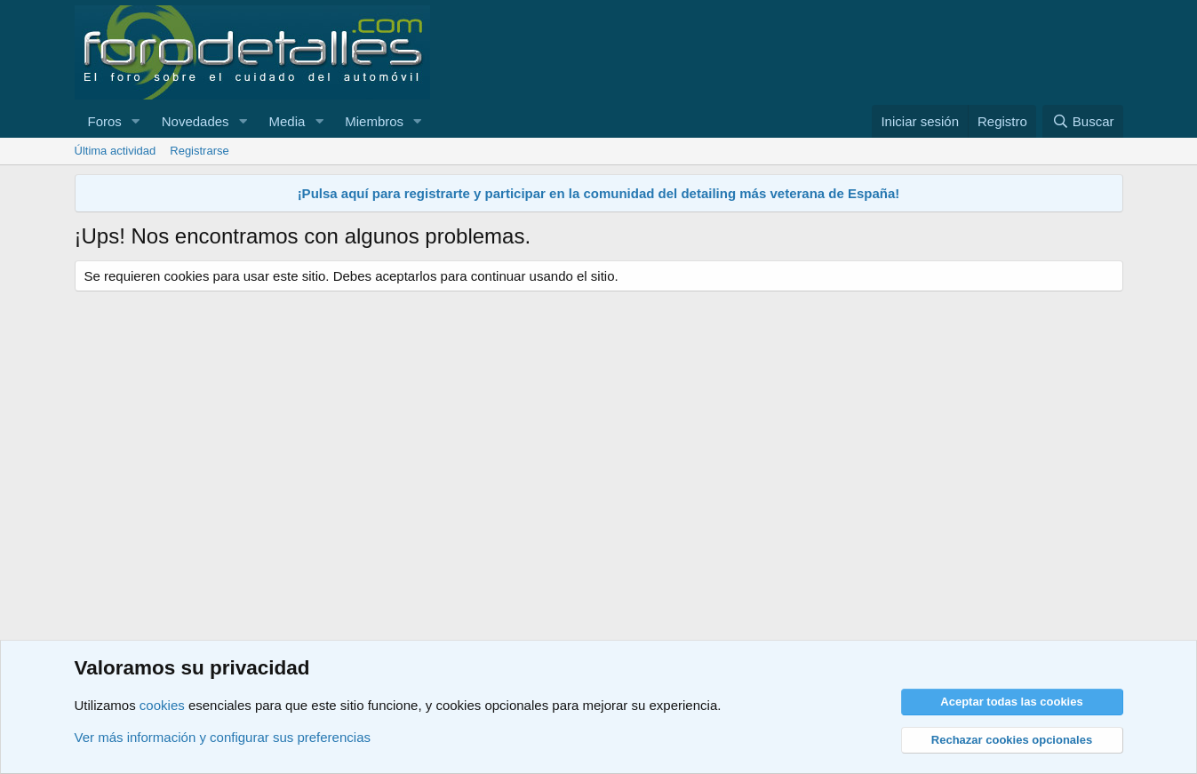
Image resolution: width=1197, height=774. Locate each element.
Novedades (195, 121)
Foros (105, 121)
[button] (136, 121)
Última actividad (115, 150)
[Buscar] (1082, 121)
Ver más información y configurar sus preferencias (223, 737)
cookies (162, 705)
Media (286, 121)
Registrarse (199, 150)
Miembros (374, 121)
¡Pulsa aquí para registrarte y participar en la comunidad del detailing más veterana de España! (599, 193)
